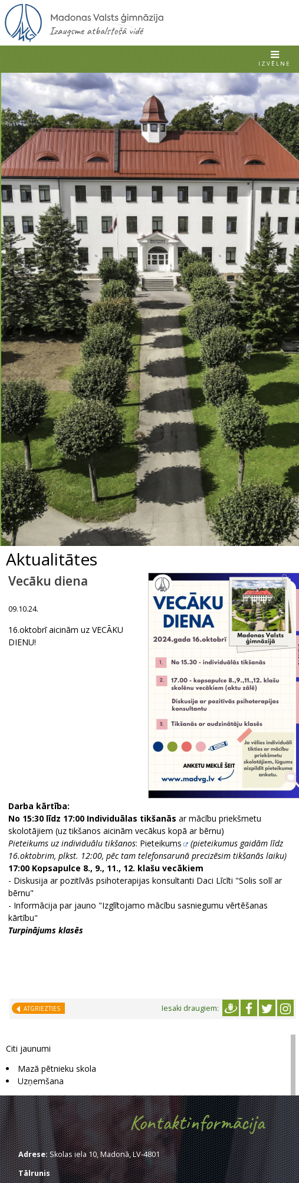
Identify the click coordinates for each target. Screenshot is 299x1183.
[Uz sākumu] (84, 40)
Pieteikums (161, 843)
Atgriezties (40, 1008)
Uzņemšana (41, 1081)
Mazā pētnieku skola (57, 1068)
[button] (274, 59)
